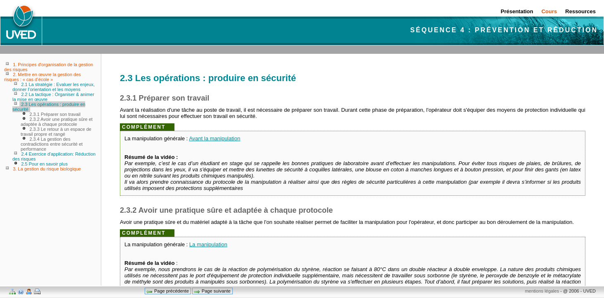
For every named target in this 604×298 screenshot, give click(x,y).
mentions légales (542, 290)
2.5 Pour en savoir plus (44, 163)
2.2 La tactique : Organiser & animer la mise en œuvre (53, 97)
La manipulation (208, 244)
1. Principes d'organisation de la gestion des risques (48, 67)
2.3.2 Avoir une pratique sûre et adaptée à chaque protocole (57, 122)
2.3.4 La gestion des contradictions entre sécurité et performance (52, 144)
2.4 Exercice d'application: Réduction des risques (53, 156)
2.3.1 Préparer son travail (55, 114)
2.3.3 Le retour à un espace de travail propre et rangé (56, 132)
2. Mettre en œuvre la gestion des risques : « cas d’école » (42, 77)
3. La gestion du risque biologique (47, 168)
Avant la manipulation (214, 138)
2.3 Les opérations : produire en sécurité (48, 107)
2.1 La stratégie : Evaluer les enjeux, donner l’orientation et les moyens (53, 87)
